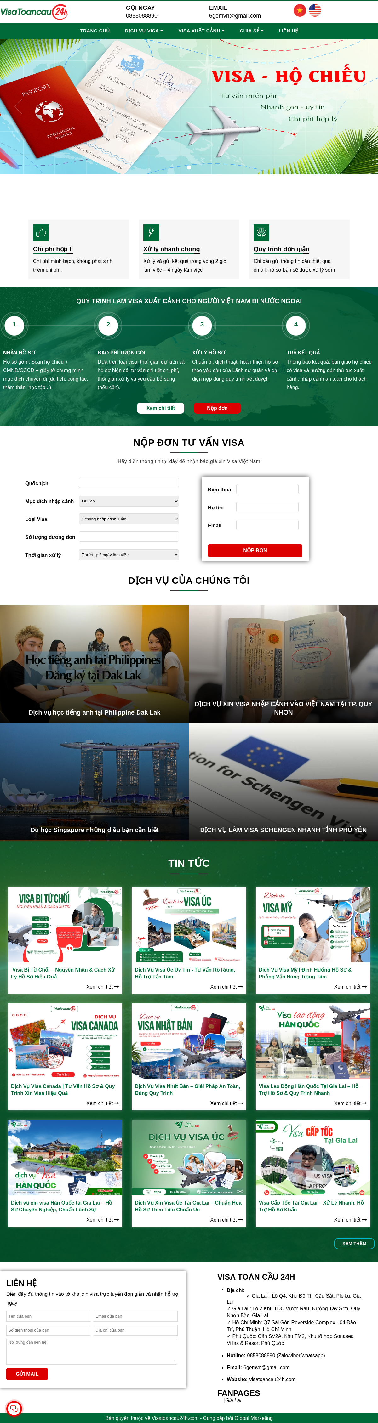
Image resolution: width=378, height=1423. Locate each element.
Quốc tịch (37, 483)
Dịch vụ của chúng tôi (188, 580)
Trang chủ (95, 30)
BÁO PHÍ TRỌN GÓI (121, 352)
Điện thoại (220, 489)
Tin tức (189, 863)
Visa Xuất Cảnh (199, 30)
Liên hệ (288, 30)
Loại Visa (36, 519)
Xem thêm (354, 1243)
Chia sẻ (249, 30)
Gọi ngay (140, 8)
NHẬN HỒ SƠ (19, 352)
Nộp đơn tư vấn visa (189, 442)
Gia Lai (233, 1400)
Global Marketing (254, 1418)
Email (218, 8)
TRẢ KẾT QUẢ (303, 352)
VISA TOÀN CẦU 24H (256, 1277)
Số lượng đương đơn (50, 537)
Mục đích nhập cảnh (49, 501)
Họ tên (216, 507)
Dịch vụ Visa (142, 30)
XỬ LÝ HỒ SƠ (208, 352)
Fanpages (238, 1393)
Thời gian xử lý (43, 555)
